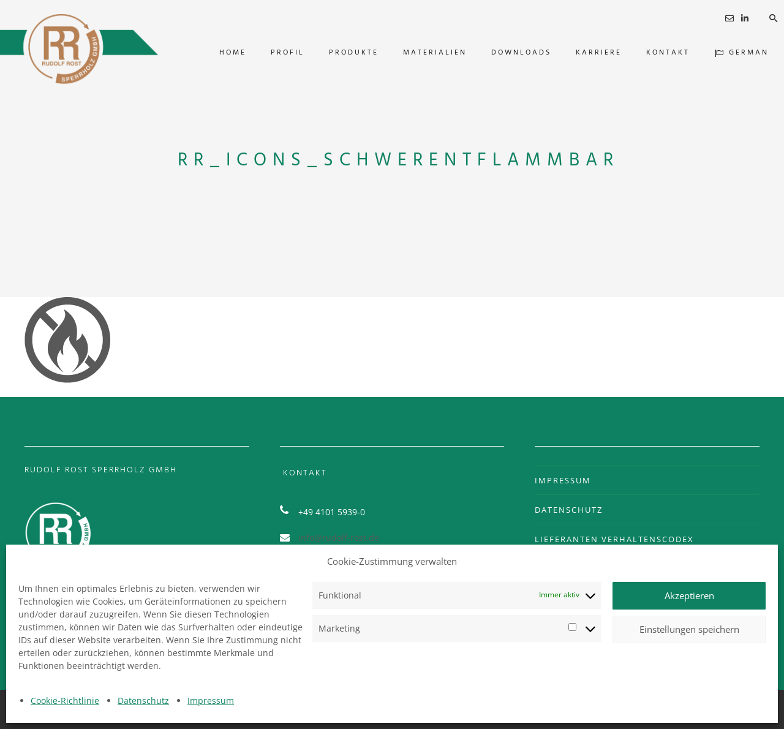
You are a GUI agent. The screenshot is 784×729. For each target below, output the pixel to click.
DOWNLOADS (506, 53)
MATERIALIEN (419, 53)
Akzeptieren (689, 595)
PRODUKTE (338, 53)
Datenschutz (143, 700)
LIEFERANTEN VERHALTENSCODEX (614, 539)
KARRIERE (583, 53)
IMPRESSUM (563, 480)
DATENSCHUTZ (569, 509)
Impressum (210, 700)
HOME (217, 53)
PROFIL (272, 53)
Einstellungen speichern (689, 629)
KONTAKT (652, 53)
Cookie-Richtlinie (65, 700)
